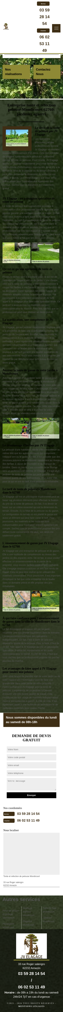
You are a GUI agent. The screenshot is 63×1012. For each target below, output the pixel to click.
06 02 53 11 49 (44, 44)
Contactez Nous (43, 72)
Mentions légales (31, 1006)
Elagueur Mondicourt (28, 923)
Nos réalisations (13, 72)
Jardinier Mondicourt (48, 919)
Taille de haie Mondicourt (49, 910)
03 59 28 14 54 (44, 17)
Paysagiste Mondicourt (8, 925)
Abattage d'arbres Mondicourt (28, 912)
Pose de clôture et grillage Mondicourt (11, 914)
